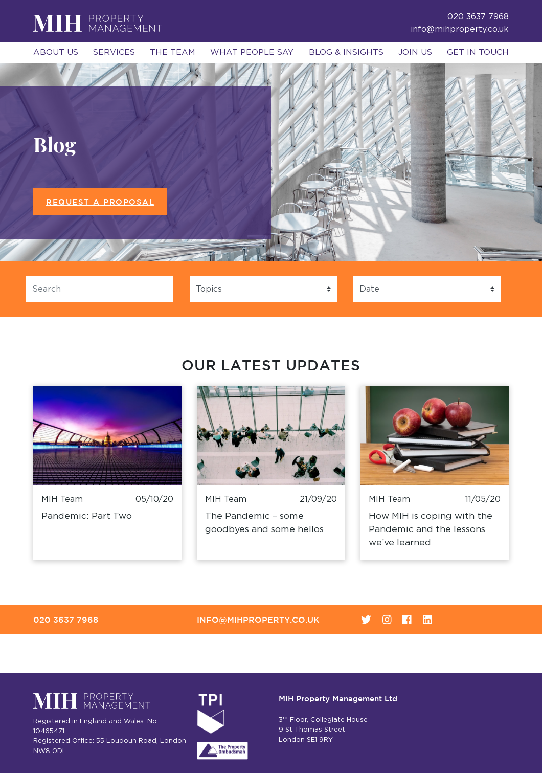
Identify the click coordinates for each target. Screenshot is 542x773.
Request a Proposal (100, 201)
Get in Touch (478, 52)
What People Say (251, 52)
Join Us (415, 52)
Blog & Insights (346, 52)
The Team (172, 52)
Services (114, 52)
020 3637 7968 (65, 619)
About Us (55, 52)
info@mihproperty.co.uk (460, 29)
